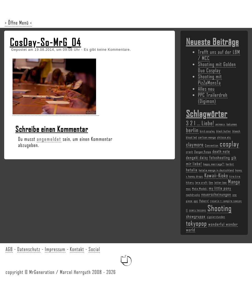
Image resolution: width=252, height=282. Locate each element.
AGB (9, 249)
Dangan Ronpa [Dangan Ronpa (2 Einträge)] (202, 151)
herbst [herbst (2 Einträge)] (230, 164)
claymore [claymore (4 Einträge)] (195, 144)
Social (94, 249)
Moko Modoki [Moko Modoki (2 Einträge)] (199, 188)
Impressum (55, 249)
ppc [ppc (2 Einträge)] (196, 201)
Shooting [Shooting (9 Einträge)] (219, 208)
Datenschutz (28, 249)
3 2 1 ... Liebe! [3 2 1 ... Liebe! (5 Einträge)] (200, 122)
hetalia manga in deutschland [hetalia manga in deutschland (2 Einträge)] (216, 170)
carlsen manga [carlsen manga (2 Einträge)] (207, 137)
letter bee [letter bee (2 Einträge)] (220, 182)
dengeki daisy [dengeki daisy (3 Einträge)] (197, 157)
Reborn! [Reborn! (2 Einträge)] (204, 201)
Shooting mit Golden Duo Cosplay (217, 67)
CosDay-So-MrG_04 (45, 42)
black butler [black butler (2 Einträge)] (223, 131)
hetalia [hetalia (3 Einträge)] (191, 169)
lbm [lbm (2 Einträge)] (211, 182)
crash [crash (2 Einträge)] (189, 151)
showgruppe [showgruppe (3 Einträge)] (195, 216)
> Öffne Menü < (18, 23)
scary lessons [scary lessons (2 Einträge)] (197, 210)
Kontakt (77, 249)
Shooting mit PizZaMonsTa (210, 79)
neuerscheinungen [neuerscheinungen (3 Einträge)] (216, 194)
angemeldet (49, 139)
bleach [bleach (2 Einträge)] (236, 131)
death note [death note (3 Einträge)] (221, 151)
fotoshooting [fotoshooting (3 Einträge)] (219, 157)
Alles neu (206, 89)
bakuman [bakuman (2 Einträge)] (232, 124)
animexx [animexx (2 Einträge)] (220, 124)
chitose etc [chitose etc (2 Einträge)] (224, 137)
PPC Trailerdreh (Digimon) (212, 98)
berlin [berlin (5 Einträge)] (192, 129)
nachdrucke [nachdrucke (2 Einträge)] (193, 194)
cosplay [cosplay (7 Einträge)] (229, 143)
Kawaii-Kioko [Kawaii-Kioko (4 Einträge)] (216, 175)
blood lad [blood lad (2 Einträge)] (191, 137)
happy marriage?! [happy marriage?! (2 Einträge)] (213, 164)
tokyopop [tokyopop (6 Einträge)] (196, 223)
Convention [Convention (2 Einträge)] (211, 145)
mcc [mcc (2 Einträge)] (188, 188)
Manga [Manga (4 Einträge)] (234, 182)
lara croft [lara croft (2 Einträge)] (201, 182)
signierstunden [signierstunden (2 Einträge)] (216, 216)
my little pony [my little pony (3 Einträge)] (220, 188)
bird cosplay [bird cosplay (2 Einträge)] (207, 131)
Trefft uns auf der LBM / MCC (219, 55)
